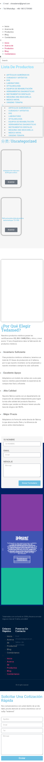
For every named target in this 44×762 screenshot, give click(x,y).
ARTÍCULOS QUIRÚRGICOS (17, 75)
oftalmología (13, 86)
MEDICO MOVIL (13, 100)
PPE (8, 80)
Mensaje (8, 462)
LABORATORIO (12, 83)
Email (6, 451)
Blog (7, 35)
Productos (9, 32)
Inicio (7, 26)
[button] (22, 40)
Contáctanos (10, 37)
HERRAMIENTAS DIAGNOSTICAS (20, 91)
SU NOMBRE (9, 440)
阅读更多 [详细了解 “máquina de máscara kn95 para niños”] (11, 182)
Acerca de (9, 29)
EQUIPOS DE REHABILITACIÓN (19, 89)
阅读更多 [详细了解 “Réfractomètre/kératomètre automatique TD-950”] (11, 230)
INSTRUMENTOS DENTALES (18, 94)
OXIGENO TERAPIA (14, 102)
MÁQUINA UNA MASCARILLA (18, 97)
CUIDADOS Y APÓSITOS (16, 78)
